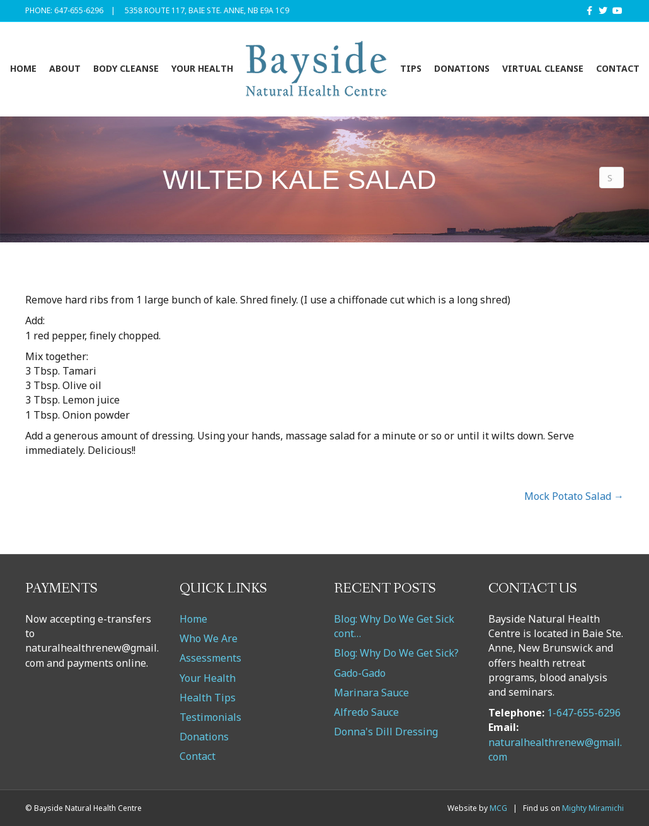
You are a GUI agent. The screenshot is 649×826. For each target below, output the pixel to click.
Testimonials (210, 717)
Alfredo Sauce (366, 712)
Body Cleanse (126, 68)
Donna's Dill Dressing (386, 731)
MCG (498, 808)
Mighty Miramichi (593, 808)
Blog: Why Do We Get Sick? (396, 653)
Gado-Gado (360, 673)
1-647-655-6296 (584, 713)
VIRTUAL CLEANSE (542, 68)
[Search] (611, 177)
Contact (618, 68)
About (65, 68)
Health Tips (208, 697)
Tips (411, 68)
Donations (462, 68)
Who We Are (209, 638)
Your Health (202, 68)
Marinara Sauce (371, 692)
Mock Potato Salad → (574, 496)
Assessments (210, 658)
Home (23, 68)
